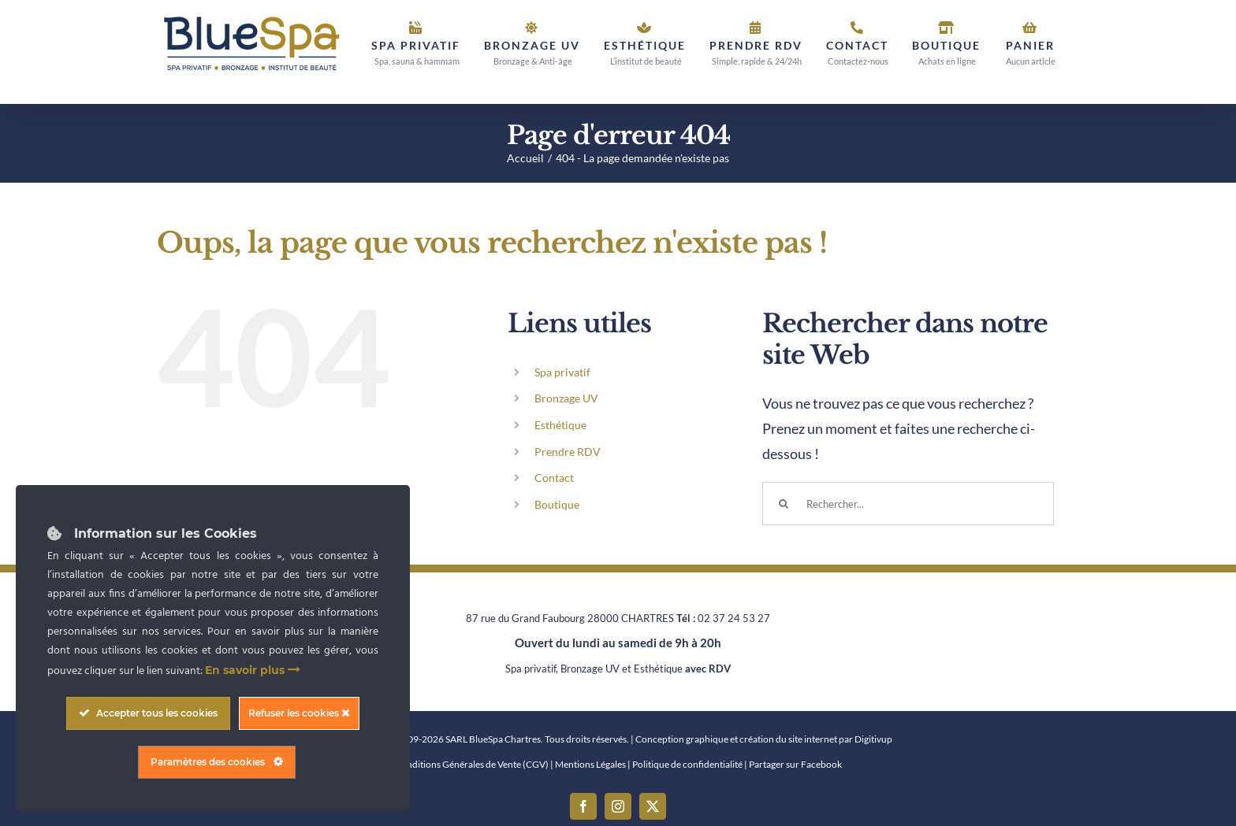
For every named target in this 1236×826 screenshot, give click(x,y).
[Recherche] (784, 503)
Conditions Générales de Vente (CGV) (472, 764)
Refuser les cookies (299, 713)
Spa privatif (562, 372)
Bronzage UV (566, 398)
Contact (554, 477)
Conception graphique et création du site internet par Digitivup (763, 739)
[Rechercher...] (908, 503)
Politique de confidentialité (687, 764)
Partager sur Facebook (795, 764)
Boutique (556, 504)
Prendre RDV (567, 451)
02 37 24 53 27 (734, 618)
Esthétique (560, 425)
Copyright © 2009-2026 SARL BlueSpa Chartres (442, 739)
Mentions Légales (590, 764)
